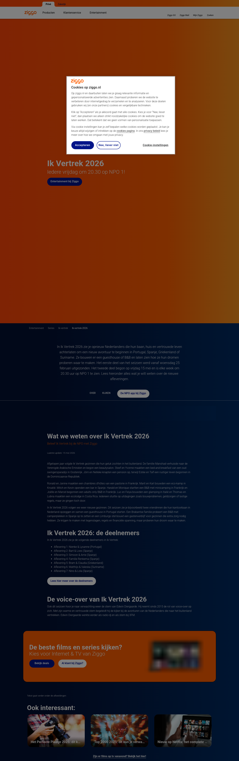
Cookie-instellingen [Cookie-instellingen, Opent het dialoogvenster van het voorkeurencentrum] (155, 145)
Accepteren (82, 145)
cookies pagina (125, 130)
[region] (120, 115)
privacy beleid (152, 130)
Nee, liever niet (109, 145)
